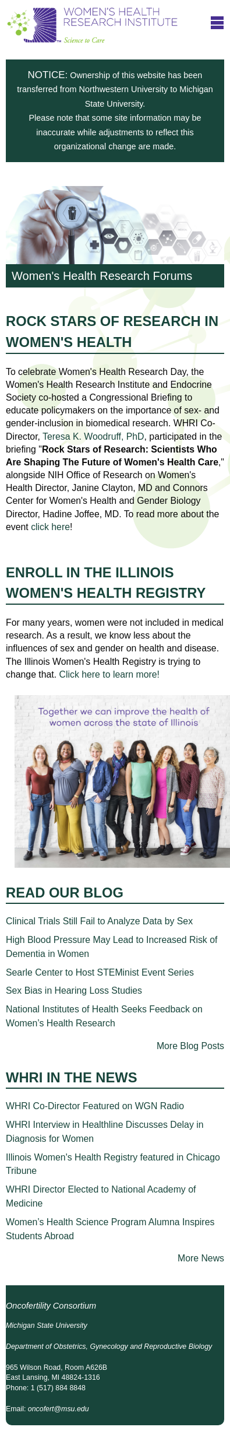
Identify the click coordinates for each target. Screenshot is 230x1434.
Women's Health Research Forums (115, 236)
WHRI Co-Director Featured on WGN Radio (95, 1106)
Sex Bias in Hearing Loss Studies (74, 990)
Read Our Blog (64, 892)
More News (201, 1258)
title (217, 22)
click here (50, 527)
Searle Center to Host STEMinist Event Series (100, 972)
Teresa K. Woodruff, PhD (93, 436)
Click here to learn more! (109, 674)
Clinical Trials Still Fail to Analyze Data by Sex (99, 921)
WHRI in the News (71, 1077)
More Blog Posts (190, 1046)
